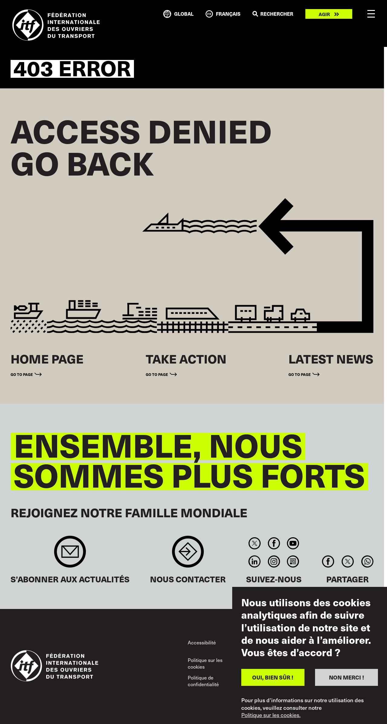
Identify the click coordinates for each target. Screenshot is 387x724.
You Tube (292, 543)
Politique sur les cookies (205, 663)
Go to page (22, 374)
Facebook (273, 543)
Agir (324, 14)
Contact (188, 555)
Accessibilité (202, 642)
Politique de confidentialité (203, 681)
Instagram (273, 561)
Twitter (254, 543)
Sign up (70, 555)
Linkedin (254, 561)
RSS (292, 561)
